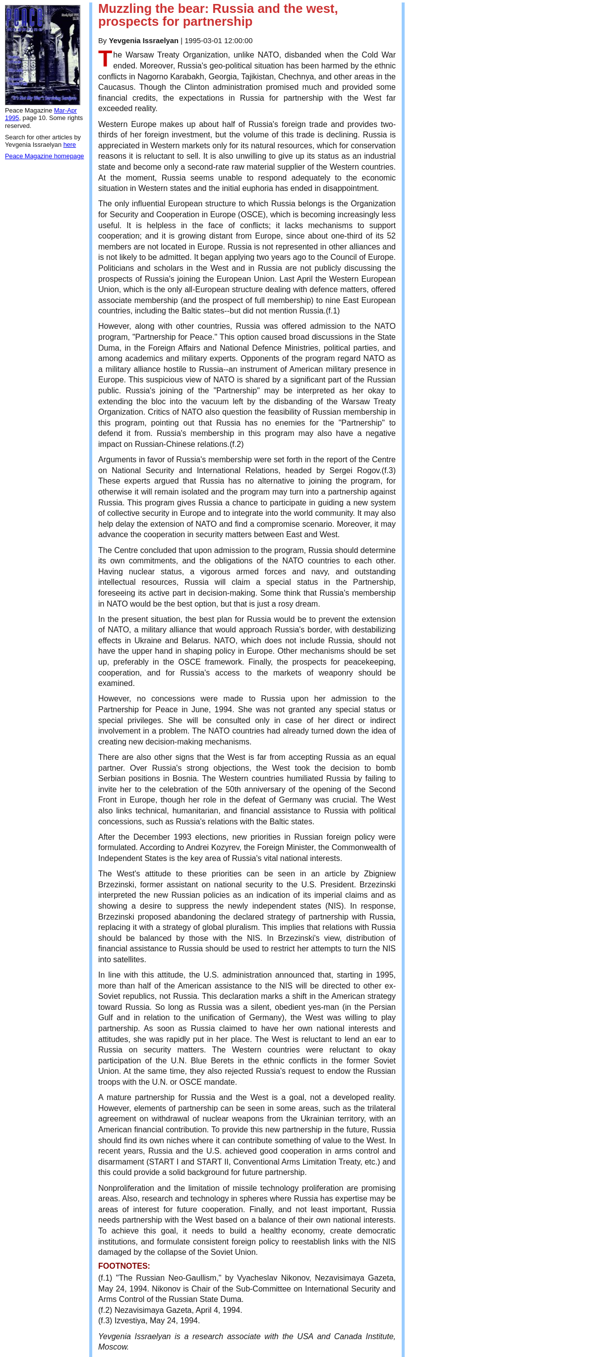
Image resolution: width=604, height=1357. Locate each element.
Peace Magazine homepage (44, 156)
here (69, 144)
